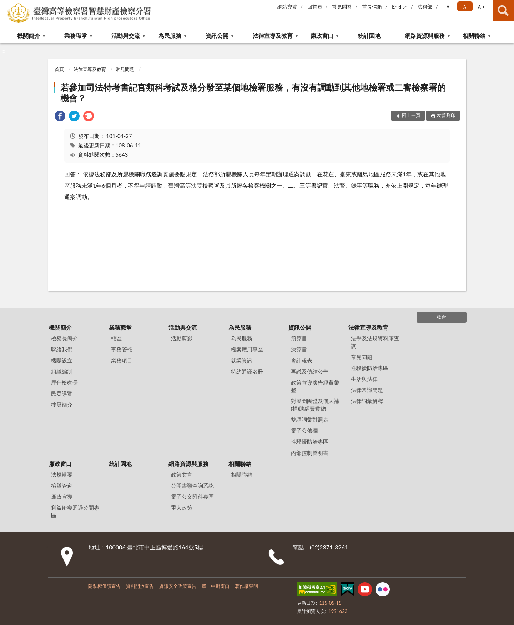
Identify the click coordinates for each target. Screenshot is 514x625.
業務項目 (121, 360)
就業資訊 (241, 360)
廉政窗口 (322, 35)
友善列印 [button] (446, 115)
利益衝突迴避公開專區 (75, 511)
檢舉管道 (61, 485)
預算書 (299, 338)
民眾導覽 (61, 393)
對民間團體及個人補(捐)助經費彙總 (315, 405)
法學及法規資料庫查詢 (375, 342)
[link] (60, 117)
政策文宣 (181, 474)
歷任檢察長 (64, 382)
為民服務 (169, 35)
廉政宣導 (61, 496)
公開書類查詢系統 (192, 485)
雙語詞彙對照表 (309, 419)
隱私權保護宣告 (104, 586)
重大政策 (181, 507)
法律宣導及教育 (273, 35)
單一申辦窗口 (216, 586)
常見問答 (342, 7)
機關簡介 (28, 35)
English (400, 7)
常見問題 (125, 69)
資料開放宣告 (140, 586)
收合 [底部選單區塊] (441, 317)
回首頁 (314, 7)
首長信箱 (372, 7)
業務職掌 (75, 35)
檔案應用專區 (247, 349)
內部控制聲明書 (309, 452)
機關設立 (61, 360)
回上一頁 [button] (411, 115)
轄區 (116, 338)
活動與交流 (125, 35)
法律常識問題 (367, 390)
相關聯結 (474, 35)
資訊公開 (217, 35)
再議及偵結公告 (309, 371)
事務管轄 (121, 349)
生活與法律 (364, 379)
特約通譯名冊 (247, 371)
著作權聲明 (246, 586)
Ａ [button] (464, 7)
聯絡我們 (61, 349)
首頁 (59, 69)
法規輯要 (61, 474)
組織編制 (61, 371)
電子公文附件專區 (192, 496)
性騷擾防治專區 (309, 441)
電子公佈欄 (304, 430)
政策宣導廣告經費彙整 (315, 386)
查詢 (503, 10)
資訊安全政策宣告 (177, 586)
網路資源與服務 (425, 35)
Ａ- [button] (448, 7)
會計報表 (301, 360)
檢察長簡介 (64, 338)
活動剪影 (181, 338)
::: (5, 5)
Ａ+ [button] (481, 7)
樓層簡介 (61, 404)
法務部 (424, 7)
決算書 (299, 349)
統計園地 (369, 35)
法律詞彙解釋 (367, 401)
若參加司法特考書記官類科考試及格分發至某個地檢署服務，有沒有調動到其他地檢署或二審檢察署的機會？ (253, 92)
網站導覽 (287, 7)
